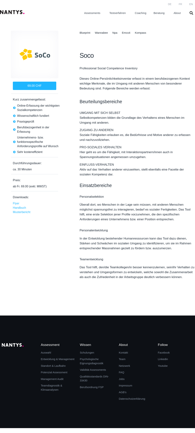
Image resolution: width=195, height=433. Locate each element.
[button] (191, 13)
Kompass (140, 32)
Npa (114, 32)
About (178, 13)
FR (180, 4)
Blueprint (85, 32)
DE (169, 4)
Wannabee (101, 32)
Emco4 (126, 32)
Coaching (140, 12)
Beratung (160, 13)
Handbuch (19, 207)
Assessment (50, 345)
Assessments (93, 13)
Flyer (16, 203)
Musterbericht (21, 212)
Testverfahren (118, 13)
